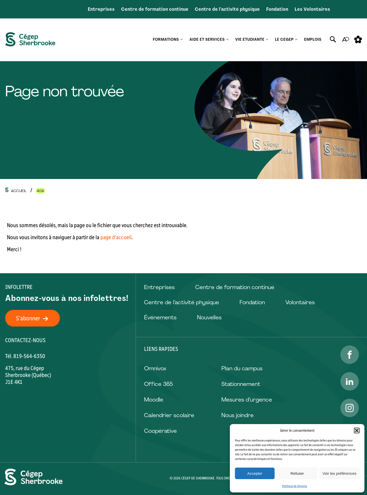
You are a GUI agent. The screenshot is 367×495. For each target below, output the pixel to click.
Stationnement (240, 384)
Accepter (254, 473)
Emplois (312, 39)
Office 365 (158, 384)
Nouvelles (209, 317)
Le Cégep (284, 39)
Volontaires (300, 302)
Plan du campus (242, 368)
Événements (160, 317)
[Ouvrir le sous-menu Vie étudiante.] (267, 40)
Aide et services (207, 39)
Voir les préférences (339, 473)
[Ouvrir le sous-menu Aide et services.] (227, 40)
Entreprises (101, 9)
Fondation (277, 9)
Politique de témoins (294, 486)
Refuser (297, 473)
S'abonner (35, 318)
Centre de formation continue (154, 9)
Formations (166, 39)
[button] (356, 430)
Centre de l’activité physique (227, 9)
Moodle (153, 399)
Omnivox (155, 368)
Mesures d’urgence (246, 399)
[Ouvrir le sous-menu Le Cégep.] (296, 40)
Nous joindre (237, 415)
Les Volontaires (312, 9)
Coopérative (160, 431)
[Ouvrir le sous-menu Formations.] (181, 40)
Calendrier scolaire (169, 415)
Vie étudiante (249, 39)
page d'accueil (116, 237)
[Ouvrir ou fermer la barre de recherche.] (333, 39)
